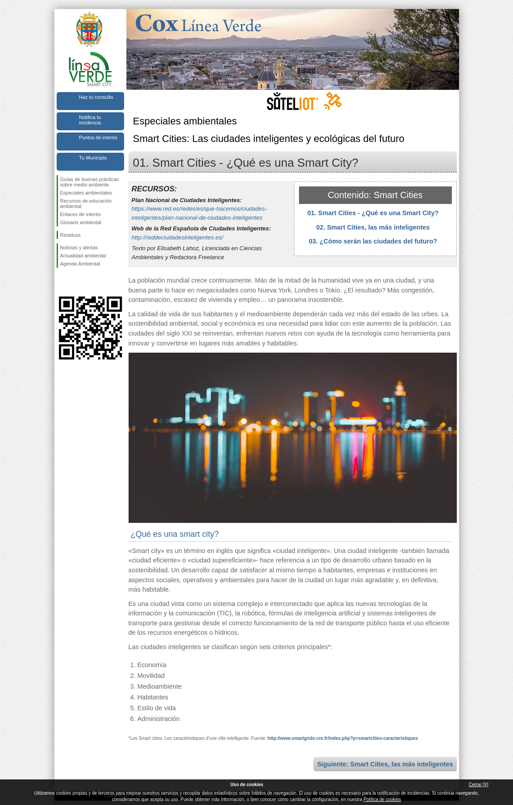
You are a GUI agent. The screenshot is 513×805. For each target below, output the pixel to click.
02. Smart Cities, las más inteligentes (373, 227)
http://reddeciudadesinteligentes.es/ (177, 237)
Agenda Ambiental (80, 263)
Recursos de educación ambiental (86, 203)
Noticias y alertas (79, 247)
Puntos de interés (98, 137)
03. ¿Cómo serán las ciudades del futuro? (373, 241)
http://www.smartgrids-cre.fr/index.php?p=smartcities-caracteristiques (343, 738)
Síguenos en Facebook (62, 282)
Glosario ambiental (81, 222)
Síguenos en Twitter (76, 282)
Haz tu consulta (96, 97)
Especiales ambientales (86, 192)
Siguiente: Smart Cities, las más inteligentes (385, 764)
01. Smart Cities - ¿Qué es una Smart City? (373, 213)
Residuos (70, 235)
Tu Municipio (93, 157)
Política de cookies (382, 799)
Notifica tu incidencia (90, 120)
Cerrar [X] (478, 784)
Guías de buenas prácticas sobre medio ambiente (89, 182)
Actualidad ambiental (83, 255)
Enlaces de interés (80, 214)
